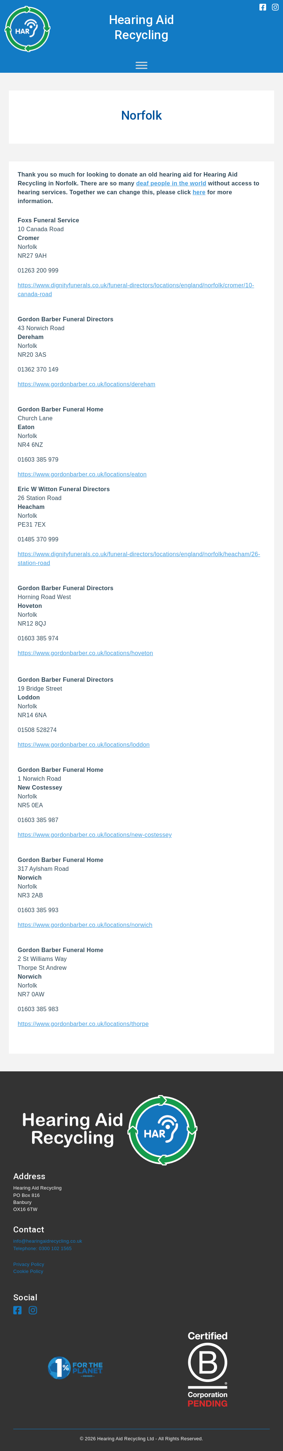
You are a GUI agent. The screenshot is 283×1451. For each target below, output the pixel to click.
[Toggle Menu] (141, 65)
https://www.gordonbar (48, 653)
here (199, 192)
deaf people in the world (171, 183)
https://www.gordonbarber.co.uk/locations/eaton (82, 474)
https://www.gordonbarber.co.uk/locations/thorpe (83, 1024)
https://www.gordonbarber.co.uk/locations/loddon (84, 745)
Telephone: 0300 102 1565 (42, 1248)
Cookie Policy (28, 1271)
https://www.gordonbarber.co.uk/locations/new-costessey (95, 835)
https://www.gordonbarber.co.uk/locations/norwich (85, 925)
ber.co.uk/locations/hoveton (116, 653)
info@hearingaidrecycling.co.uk (47, 1241)
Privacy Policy (28, 1264)
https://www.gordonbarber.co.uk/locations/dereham (87, 384)
